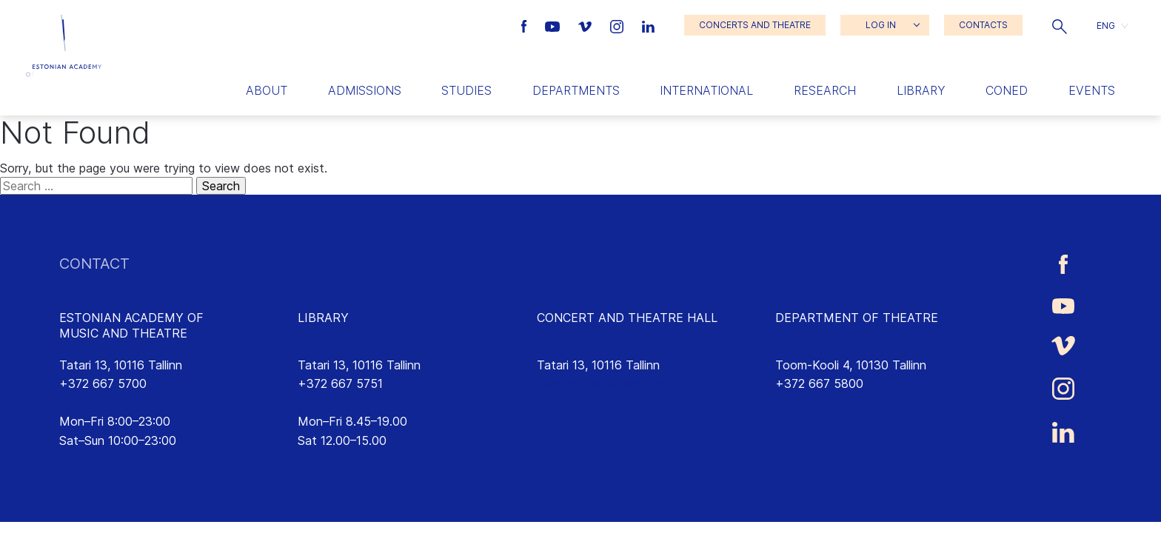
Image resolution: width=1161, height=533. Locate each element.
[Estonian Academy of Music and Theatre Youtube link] (554, 25)
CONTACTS (983, 24)
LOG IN (881, 24)
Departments (576, 90)
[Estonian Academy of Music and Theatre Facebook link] (526, 25)
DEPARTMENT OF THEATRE (856, 317)
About (266, 90)
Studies (466, 90)
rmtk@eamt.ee (338, 402)
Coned (1007, 90)
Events (1091, 90)
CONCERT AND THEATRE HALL (627, 317)
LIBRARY (323, 317)
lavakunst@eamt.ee (829, 402)
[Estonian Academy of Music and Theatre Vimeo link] (586, 25)
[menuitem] (1112, 25)
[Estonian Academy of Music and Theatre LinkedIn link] (648, 25)
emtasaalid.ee (574, 402)
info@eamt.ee (97, 402)
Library (921, 90)
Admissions (364, 90)
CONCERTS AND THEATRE (755, 24)
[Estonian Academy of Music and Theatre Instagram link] (618, 25)
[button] (1059, 25)
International (706, 90)
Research (825, 90)
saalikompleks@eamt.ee (601, 383)
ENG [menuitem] (1106, 24)
